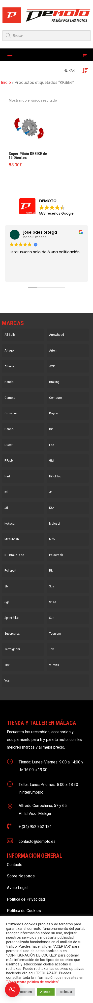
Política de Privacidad (26, 899)
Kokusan (10, 523)
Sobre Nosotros (21, 876)
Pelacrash (56, 555)
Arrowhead (56, 334)
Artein (53, 350)
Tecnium (55, 633)
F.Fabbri (9, 460)
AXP (52, 366)
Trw (6, 665)
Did (51, 429)
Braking (54, 382)
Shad (52, 602)
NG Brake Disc (14, 555)
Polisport (10, 570)
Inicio (6, 82)
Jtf (6, 508)
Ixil (6, 492)
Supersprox (12, 633)
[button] (12, 989)
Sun (51, 618)
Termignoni (12, 649)
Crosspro (10, 413)
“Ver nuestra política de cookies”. (33, 982)
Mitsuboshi (12, 539)
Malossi (54, 523)
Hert (7, 476)
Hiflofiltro (55, 476)
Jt (50, 492)
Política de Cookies (24, 910)
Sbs (51, 586)
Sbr (6, 586)
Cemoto (9, 398)
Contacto (14, 864)
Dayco (53, 413)
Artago (9, 350)
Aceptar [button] (46, 992)
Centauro (55, 398)
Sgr (6, 602)
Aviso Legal (17, 887)
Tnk (51, 649)
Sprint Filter (12, 618)
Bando (8, 382)
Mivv (52, 539)
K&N (52, 508)
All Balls (10, 334)
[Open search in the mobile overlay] (46, 36)
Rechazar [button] (65, 992)
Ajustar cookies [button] (20, 992)
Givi (51, 460)
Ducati (8, 445)
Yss (7, 680)
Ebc (51, 445)
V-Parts (54, 665)
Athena (9, 366)
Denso (8, 429)
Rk (51, 570)
